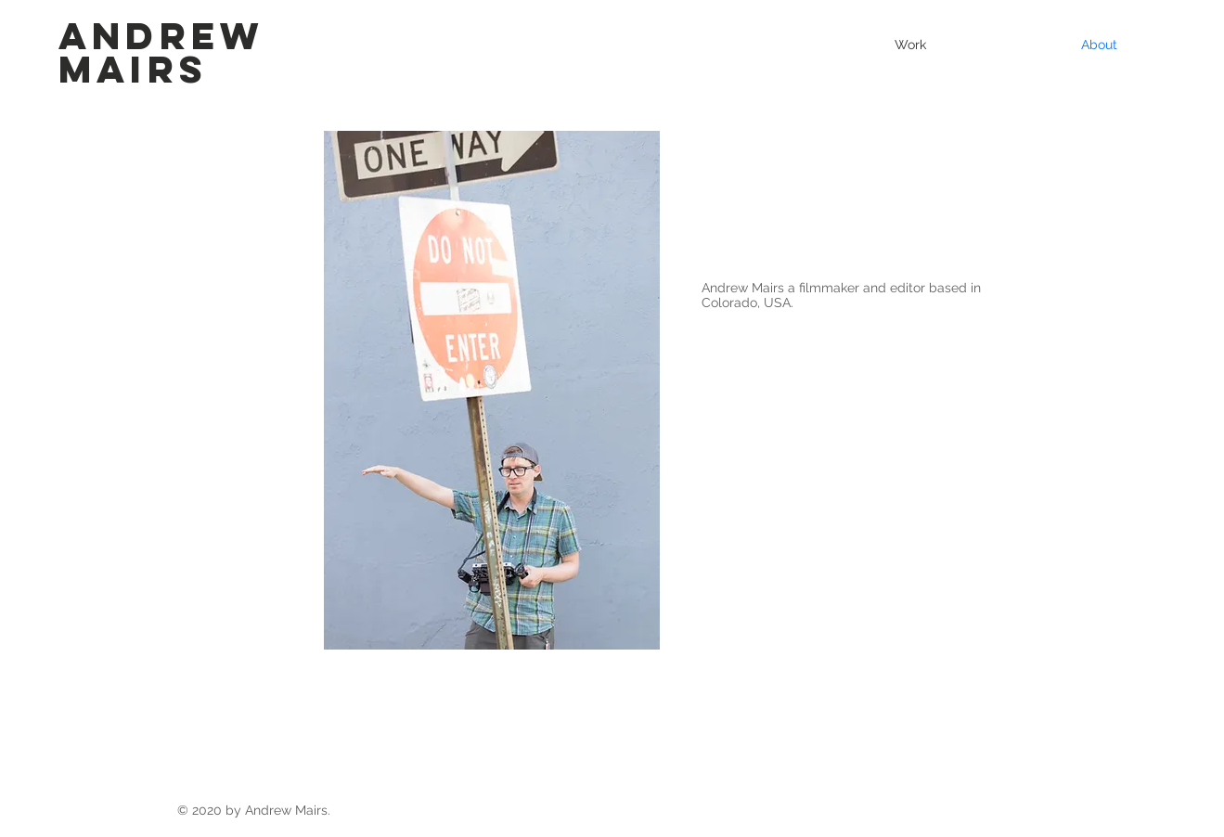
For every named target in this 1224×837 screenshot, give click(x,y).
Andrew (161, 35)
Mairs (133, 69)
